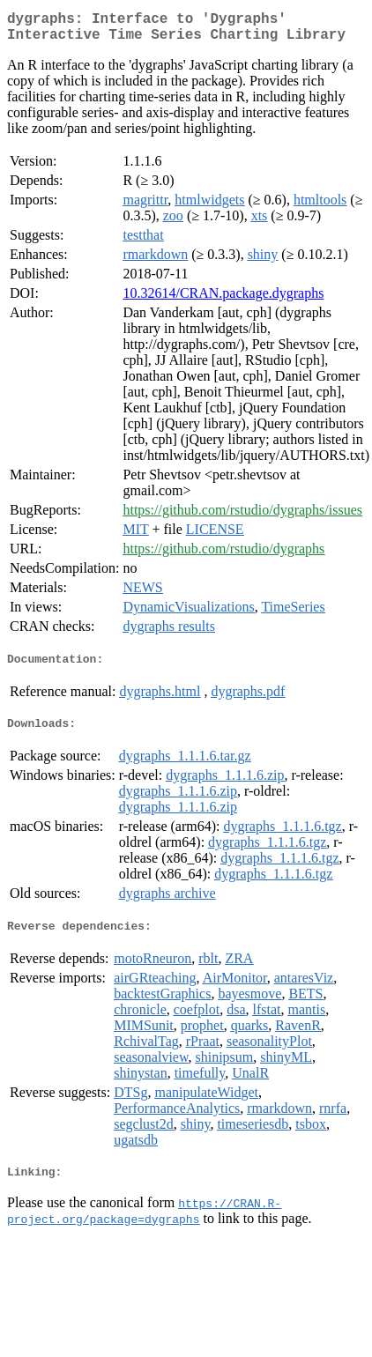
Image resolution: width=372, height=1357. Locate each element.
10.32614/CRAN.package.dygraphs (223, 300)
